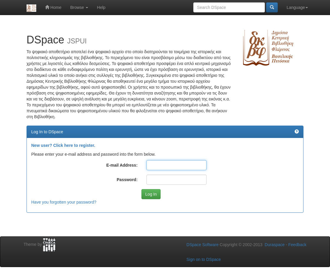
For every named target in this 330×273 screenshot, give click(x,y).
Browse (79, 7)
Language (297, 7)
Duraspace (275, 244)
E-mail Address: (122, 165)
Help (101, 7)
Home (53, 7)
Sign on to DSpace (204, 259)
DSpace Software (203, 244)
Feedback (297, 244)
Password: (127, 179)
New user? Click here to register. (63, 145)
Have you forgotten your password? (63, 202)
